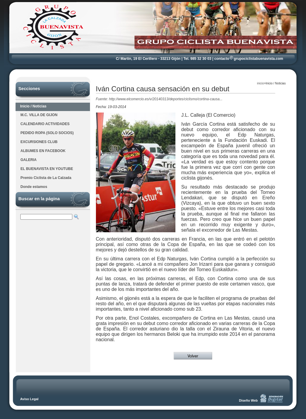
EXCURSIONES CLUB (39, 142)
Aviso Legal (29, 399)
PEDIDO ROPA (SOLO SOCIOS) (47, 133)
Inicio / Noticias (33, 106)
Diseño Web (248, 400)
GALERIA (29, 160)
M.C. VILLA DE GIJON (39, 115)
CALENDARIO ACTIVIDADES (45, 124)
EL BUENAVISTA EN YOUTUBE (47, 169)
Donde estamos (34, 187)
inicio (260, 83)
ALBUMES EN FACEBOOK (43, 151)
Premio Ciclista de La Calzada (46, 178)
